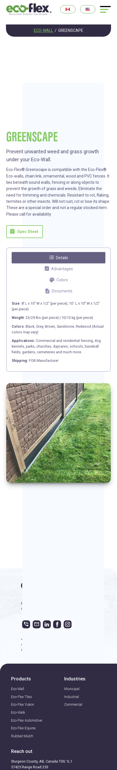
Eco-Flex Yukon (22, 704)
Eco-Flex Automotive (26, 720)
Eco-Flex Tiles (21, 697)
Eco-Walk (18, 712)
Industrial (71, 697)
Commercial (73, 704)
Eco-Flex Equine (23, 728)
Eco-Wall (17, 689)
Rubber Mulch (22, 736)
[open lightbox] (58, 433)
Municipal (72, 689)
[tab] (58, 257)
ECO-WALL (43, 30)
